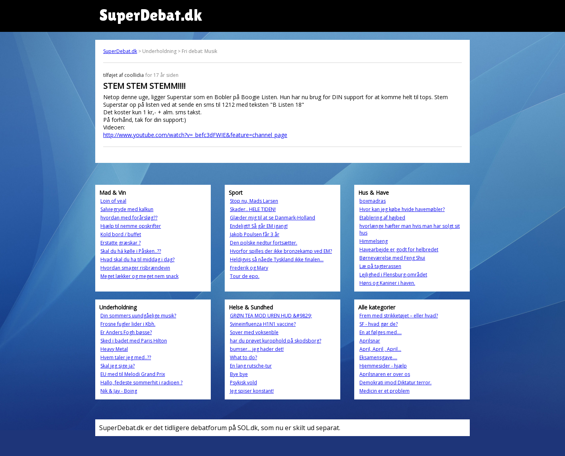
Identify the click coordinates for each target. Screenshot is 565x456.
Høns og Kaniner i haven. (387, 283)
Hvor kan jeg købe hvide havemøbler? (402, 209)
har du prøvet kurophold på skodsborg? (275, 340)
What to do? (243, 357)
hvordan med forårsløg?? (128, 217)
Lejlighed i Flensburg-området (393, 274)
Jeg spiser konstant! (252, 391)
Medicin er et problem (384, 391)
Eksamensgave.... (378, 357)
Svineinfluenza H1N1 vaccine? (263, 324)
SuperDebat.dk (120, 51)
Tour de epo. (244, 276)
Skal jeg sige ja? (117, 365)
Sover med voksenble (254, 332)
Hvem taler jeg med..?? (125, 357)
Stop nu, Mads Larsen (254, 201)
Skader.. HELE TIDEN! (253, 209)
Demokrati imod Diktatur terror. (395, 382)
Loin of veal (113, 201)
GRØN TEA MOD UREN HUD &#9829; (271, 315)
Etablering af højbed (382, 217)
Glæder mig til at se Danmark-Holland (272, 217)
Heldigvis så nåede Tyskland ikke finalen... (277, 259)
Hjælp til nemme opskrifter (130, 226)
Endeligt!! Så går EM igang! (259, 226)
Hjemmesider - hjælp (383, 365)
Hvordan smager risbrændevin (135, 267)
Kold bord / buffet (120, 234)
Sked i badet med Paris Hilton (133, 340)
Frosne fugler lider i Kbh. (127, 324)
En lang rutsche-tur (251, 365)
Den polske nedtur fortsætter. (263, 242)
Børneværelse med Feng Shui (392, 257)
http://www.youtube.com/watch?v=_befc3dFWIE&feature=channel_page (195, 135)
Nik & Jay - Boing (118, 391)
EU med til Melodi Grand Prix (132, 374)
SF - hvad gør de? (378, 324)
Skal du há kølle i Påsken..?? (130, 251)
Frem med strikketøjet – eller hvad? (398, 315)
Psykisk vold (243, 382)
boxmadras (372, 201)
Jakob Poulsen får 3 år (254, 234)
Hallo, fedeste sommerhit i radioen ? (141, 382)
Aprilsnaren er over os (384, 374)
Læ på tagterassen (380, 266)
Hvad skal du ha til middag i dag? (137, 259)
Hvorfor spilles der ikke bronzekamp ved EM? (281, 251)
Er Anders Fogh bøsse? (126, 332)
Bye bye (239, 374)
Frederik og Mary (249, 267)
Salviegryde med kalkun (126, 209)
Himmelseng (373, 241)
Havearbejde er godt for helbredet (398, 249)
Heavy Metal (114, 349)
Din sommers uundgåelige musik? (138, 315)
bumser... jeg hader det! (257, 349)
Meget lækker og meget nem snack (139, 276)
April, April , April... (380, 349)
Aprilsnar (369, 340)
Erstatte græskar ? (120, 242)
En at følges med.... (380, 332)
